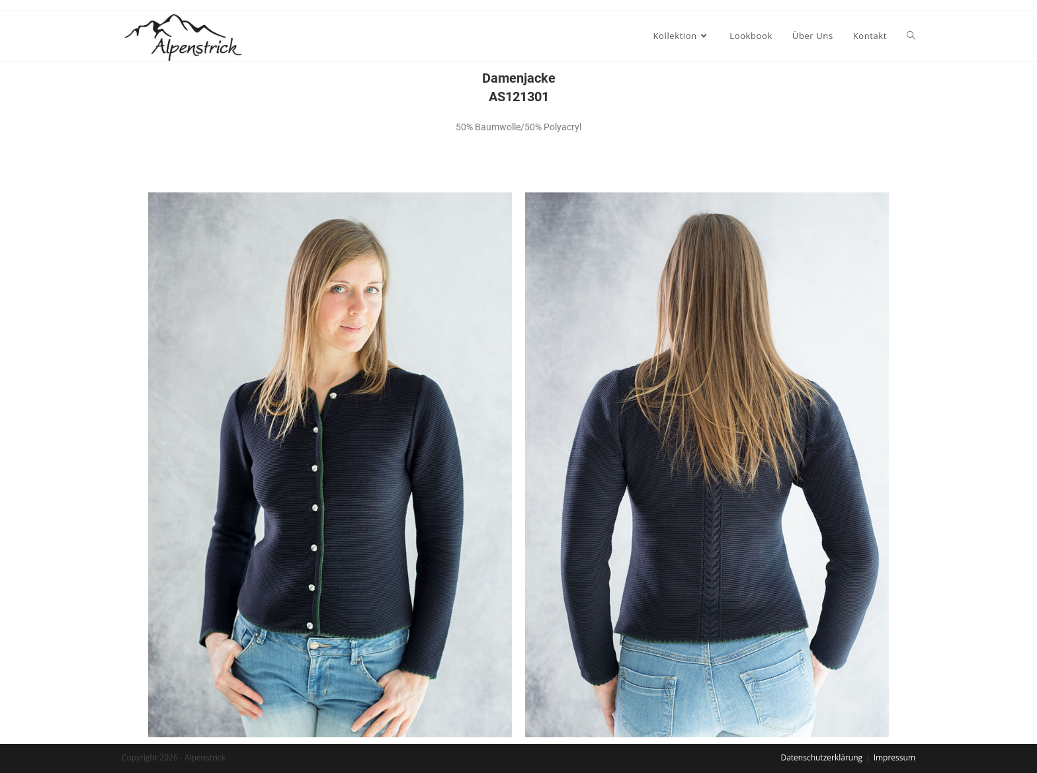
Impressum (894, 757)
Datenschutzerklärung (821, 757)
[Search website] (911, 35)
